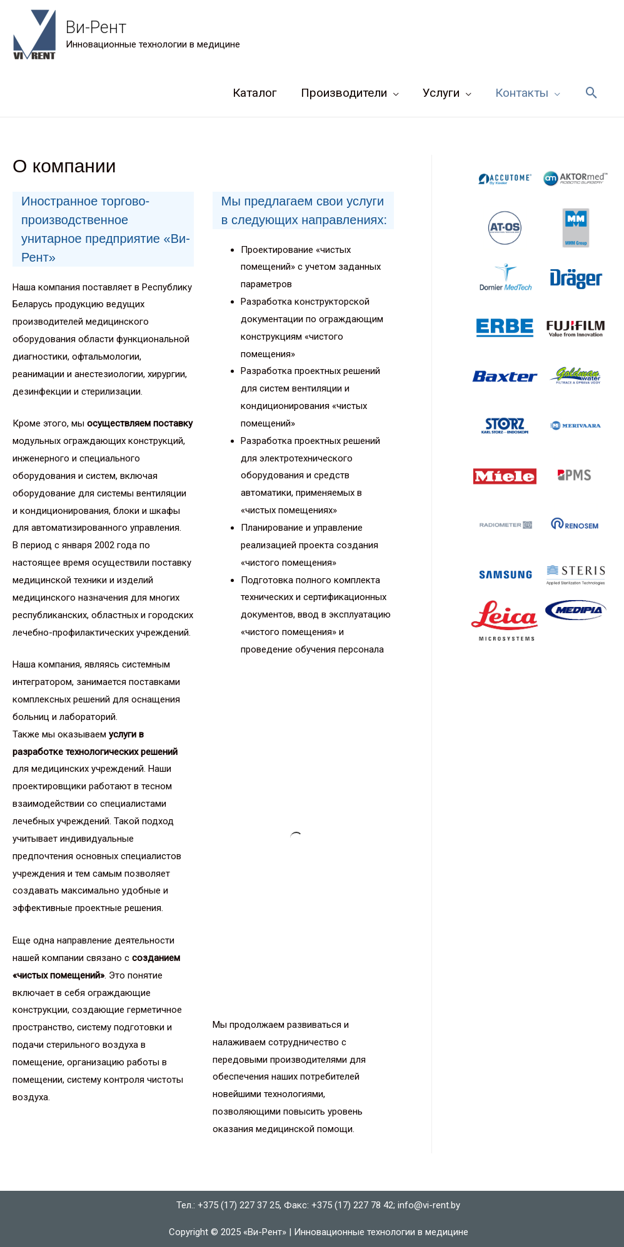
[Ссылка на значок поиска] (592, 93)
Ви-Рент (96, 27)
